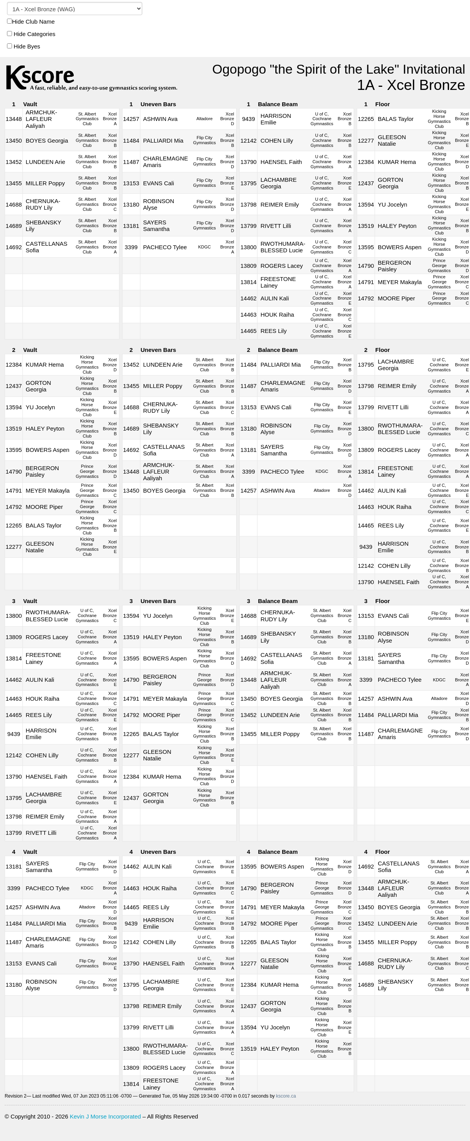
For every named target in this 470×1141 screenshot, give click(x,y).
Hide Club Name (31, 21)
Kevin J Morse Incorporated (105, 1116)
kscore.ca (286, 1096)
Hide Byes (23, 46)
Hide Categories (31, 34)
